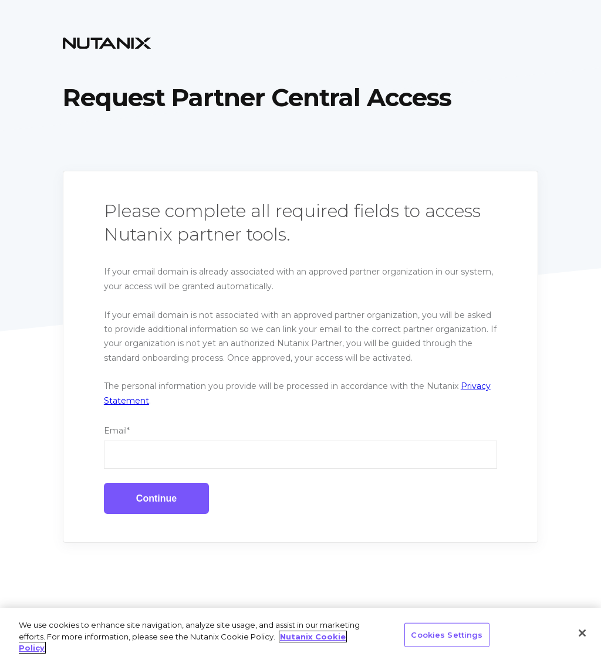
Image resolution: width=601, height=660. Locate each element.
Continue (156, 498)
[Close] (582, 633)
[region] (300, 634)
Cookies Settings (446, 634)
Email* (117, 431)
